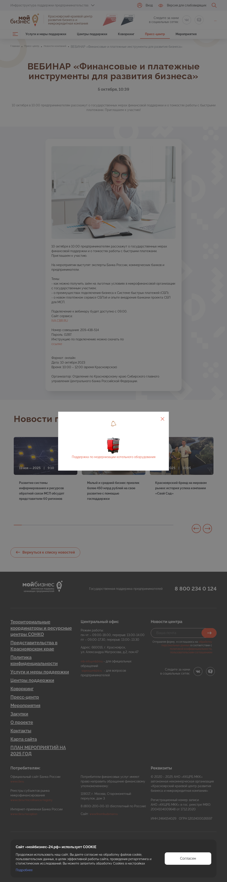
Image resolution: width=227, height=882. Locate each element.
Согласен (188, 858)
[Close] (162, 418)
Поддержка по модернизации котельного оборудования (113, 457)
